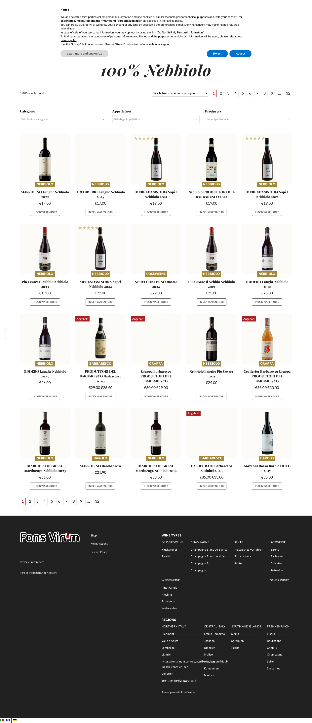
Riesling (167, 594)
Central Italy (214, 626)
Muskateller (169, 549)
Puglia (235, 647)
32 (288, 93)
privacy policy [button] (68, 40)
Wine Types (171, 535)
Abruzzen (210, 661)
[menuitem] (2, 720)
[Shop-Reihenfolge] (180, 93)
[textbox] (63, 119)
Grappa (156, 363)
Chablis (272, 647)
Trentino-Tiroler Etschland (179, 680)
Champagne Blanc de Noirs (208, 556)
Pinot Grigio (169, 587)
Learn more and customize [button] (84, 53)
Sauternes (273, 668)
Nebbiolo (45, 184)
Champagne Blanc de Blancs (209, 549)
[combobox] (63, 119)
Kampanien (211, 668)
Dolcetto (276, 563)
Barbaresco (100, 363)
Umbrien (209, 647)
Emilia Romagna (214, 633)
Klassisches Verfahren (248, 549)
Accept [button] (240, 53)
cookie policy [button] (174, 20)
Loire (270, 661)
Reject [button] (217, 53)
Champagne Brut (202, 563)
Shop (94, 535)
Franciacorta (242, 556)
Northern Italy (174, 626)
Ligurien (167, 654)
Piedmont (168, 633)
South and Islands (246, 626)
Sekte (238, 542)
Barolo (100, 458)
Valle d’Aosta (170, 640)
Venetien (167, 673)
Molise (208, 654)
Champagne (200, 542)
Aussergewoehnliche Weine (178, 692)
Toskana (209, 640)
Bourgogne (274, 640)
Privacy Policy (99, 552)
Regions (169, 620)
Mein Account (99, 543)
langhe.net (39, 572)
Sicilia (235, 633)
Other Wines (280, 580)
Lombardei (169, 647)
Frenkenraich (278, 626)
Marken (209, 675)
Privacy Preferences (32, 562)
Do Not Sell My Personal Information (180, 32)
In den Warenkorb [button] (45, 212)
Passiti (166, 556)
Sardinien (237, 640)
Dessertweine (172, 542)
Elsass (271, 633)
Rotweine (278, 542)
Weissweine (171, 580)
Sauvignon (168, 601)
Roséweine (156, 274)
